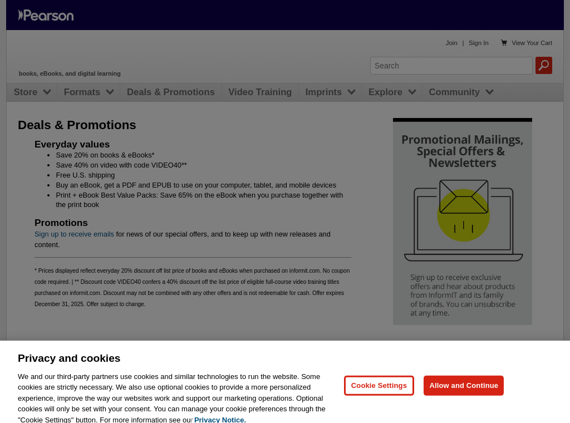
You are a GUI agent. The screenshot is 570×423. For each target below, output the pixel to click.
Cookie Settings (379, 390)
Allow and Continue (463, 390)
